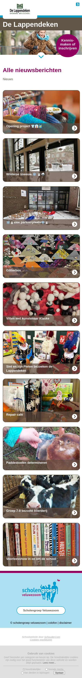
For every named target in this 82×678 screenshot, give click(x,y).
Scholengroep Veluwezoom (41, 610)
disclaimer (65, 622)
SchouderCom (52, 637)
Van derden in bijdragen (37, 672)
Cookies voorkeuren (41, 639)
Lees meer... (49, 662)
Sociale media (55, 669)
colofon (52, 622)
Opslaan (59, 672)
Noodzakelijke (33, 669)
